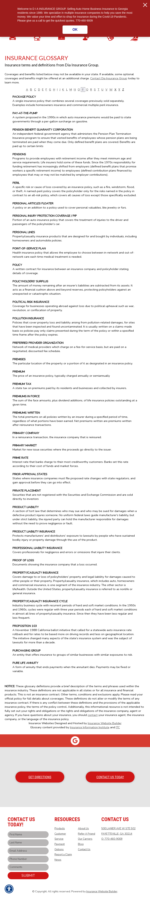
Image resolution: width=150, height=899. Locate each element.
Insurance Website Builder (104, 723)
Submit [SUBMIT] (28, 875)
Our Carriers (85, 839)
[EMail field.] (28, 851)
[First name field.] (28, 834)
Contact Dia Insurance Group (108, 78)
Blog (81, 844)
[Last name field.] (28, 842)
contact (93, 715)
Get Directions (40, 777)
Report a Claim (63, 854)
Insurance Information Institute (89, 727)
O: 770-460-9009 (111, 839)
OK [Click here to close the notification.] (75, 30)
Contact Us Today (110, 777)
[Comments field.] (28, 867)
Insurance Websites (41, 723)
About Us (83, 828)
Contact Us (84, 849)
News (57, 860)
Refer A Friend (86, 834)
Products (59, 828)
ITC (118, 727)
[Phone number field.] (28, 859)
